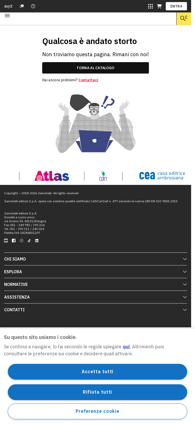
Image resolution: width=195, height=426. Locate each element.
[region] (97, 377)
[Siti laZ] (150, 6)
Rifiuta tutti (97, 392)
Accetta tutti (98, 371)
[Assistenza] (21, 6)
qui (126, 347)
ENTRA (176, 6)
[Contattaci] (33, 6)
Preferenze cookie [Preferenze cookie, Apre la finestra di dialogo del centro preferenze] (97, 411)
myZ (8, 6)
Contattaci (88, 80)
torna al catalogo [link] (95, 68)
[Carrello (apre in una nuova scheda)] (159, 6)
